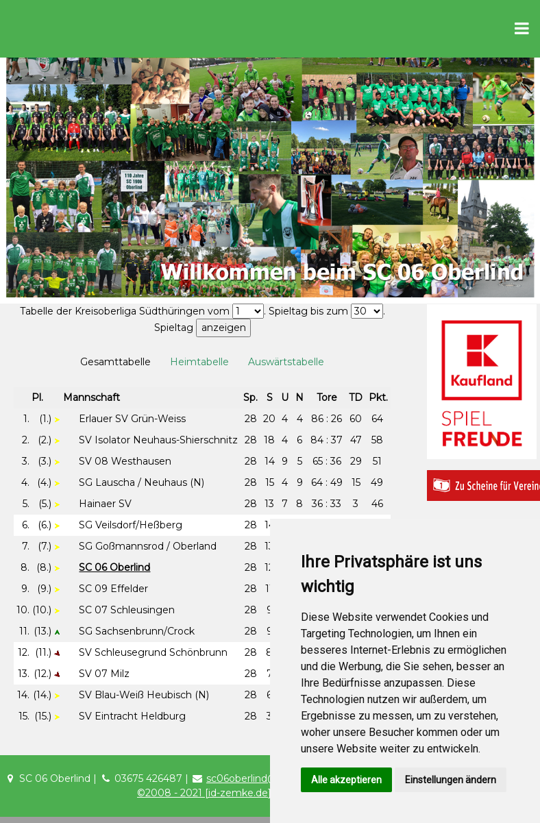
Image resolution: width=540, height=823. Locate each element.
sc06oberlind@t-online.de (267, 778)
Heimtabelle (199, 362)
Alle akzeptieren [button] (346, 779)
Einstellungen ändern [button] (450, 779)
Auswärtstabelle (286, 362)
